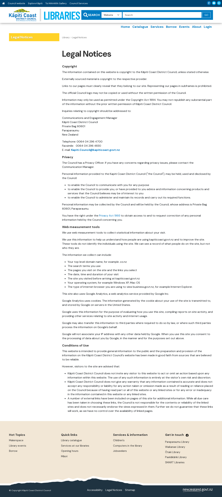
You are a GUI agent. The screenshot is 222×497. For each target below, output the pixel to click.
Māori (64, 456)
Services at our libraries (75, 445)
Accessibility (95, 490)
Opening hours (69, 451)
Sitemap (130, 490)
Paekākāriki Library (176, 457)
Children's (119, 440)
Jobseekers (120, 451)
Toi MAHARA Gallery (56, 3)
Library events (17, 445)
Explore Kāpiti (35, 3)
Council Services (79, 3)
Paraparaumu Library (177, 442)
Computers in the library (127, 445)
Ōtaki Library (172, 452)
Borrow (13, 451)
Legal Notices (113, 490)
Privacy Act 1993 (109, 215)
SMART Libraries (175, 462)
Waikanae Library (175, 447)
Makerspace (16, 440)
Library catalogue (71, 440)
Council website (16, 3)
